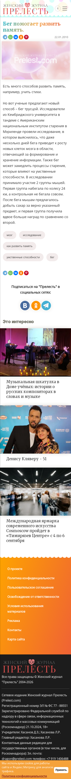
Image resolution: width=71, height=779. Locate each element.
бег (52, 257)
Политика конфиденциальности (30, 578)
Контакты (14, 630)
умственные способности (23, 257)
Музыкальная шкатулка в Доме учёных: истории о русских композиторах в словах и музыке (32, 389)
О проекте (14, 569)
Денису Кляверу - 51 (26, 458)
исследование (32, 235)
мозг (9, 235)
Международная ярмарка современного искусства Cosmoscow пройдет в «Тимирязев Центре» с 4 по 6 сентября (35, 531)
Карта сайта (16, 639)
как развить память (19, 246)
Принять (61, 769)
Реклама (13, 621)
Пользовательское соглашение (30, 587)
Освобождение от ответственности (33, 597)
